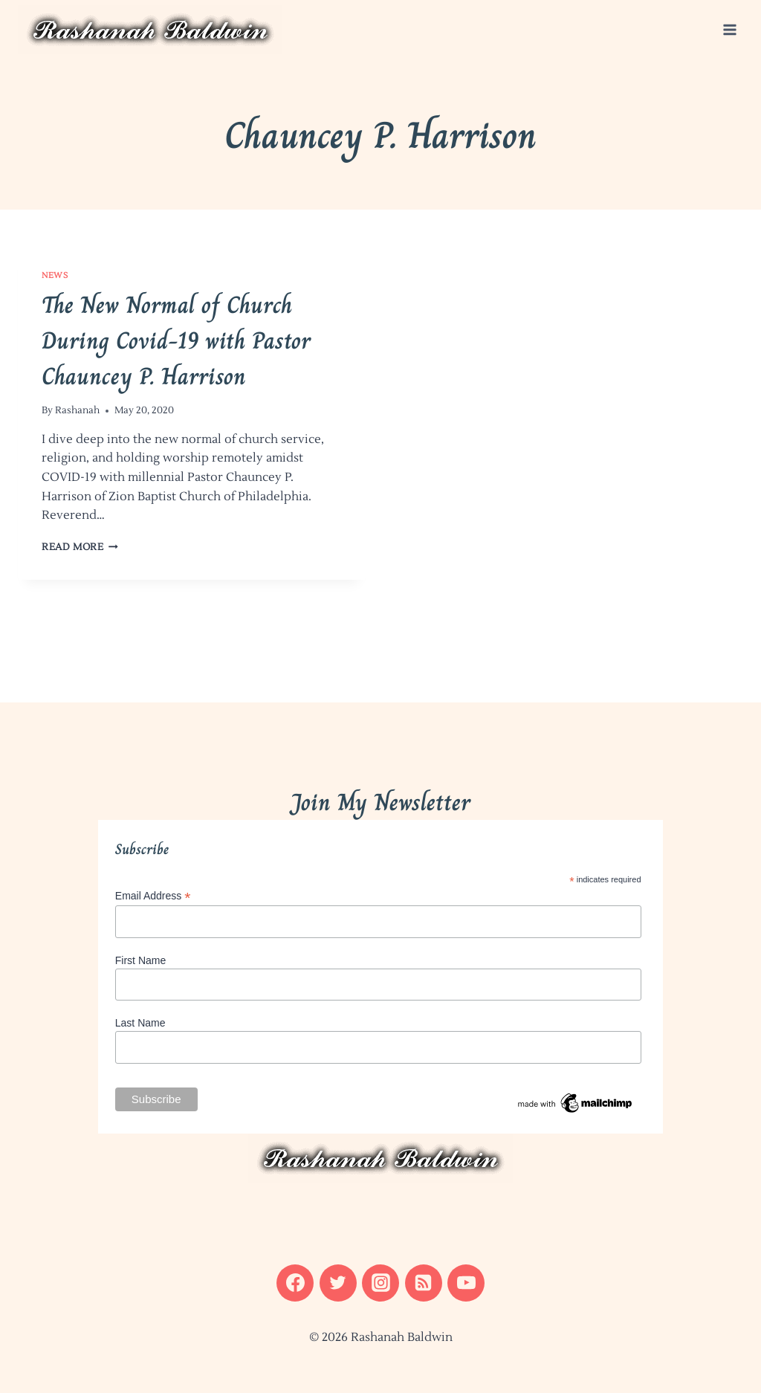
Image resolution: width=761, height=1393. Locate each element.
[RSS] (423, 1283)
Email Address (153, 896)
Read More (80, 547)
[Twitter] (338, 1283)
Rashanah (77, 410)
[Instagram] (380, 1283)
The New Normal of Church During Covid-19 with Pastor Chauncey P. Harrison (176, 340)
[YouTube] (466, 1283)
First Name (140, 960)
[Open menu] (729, 29)
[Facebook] (295, 1283)
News (55, 275)
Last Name (140, 1023)
